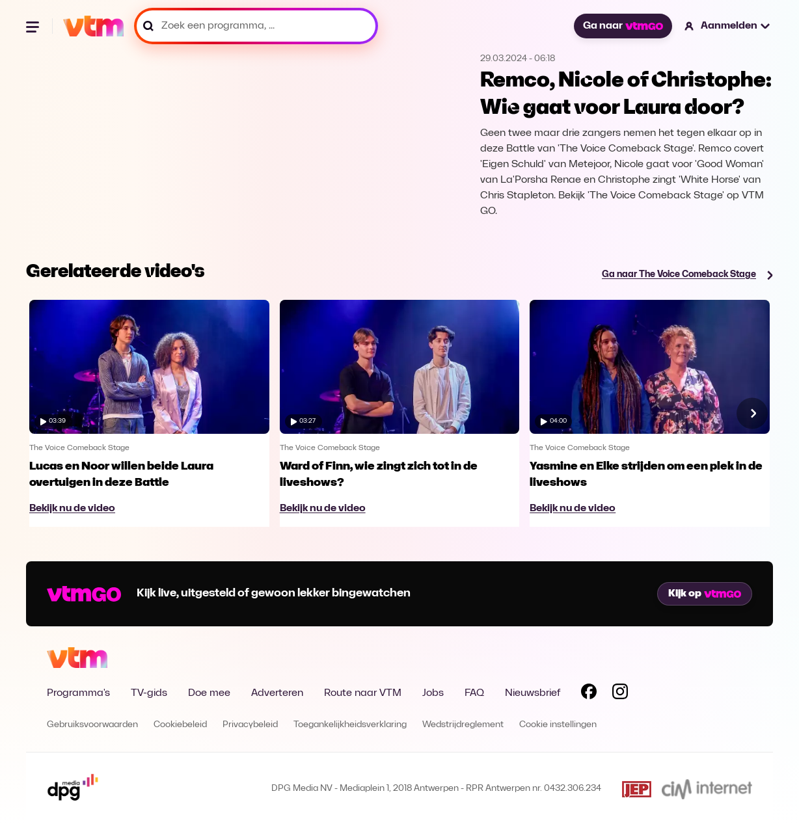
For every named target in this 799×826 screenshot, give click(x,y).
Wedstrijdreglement (463, 725)
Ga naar (622, 26)
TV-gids (149, 693)
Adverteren (277, 693)
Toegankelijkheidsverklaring (350, 725)
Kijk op (704, 594)
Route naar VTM (362, 693)
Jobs (433, 693)
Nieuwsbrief (532, 693)
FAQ (474, 693)
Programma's (78, 693)
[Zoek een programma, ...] (256, 26)
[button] (728, 26)
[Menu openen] (34, 26)
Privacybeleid (250, 725)
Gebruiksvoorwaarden (92, 725)
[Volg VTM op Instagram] (620, 694)
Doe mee (209, 693)
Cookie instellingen (558, 725)
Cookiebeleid (180, 725)
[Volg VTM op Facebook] (589, 694)
